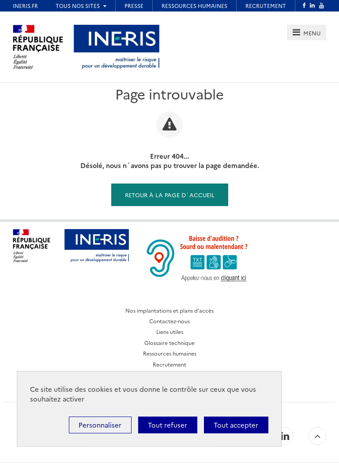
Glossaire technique (169, 342)
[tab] (306, 32)
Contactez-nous (169, 321)
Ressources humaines (169, 353)
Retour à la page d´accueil (170, 195)
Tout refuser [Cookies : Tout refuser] (167, 424)
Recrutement (169, 364)
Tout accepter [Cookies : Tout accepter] (236, 424)
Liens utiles (169, 331)
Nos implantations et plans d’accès (169, 310)
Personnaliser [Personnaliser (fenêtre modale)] (100, 424)
